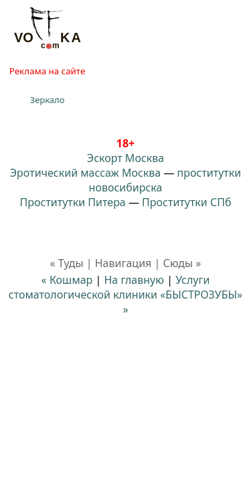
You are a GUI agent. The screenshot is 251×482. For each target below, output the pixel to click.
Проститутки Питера (73, 202)
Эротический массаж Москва (85, 172)
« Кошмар (67, 279)
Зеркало (47, 100)
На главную (134, 279)
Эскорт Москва (125, 158)
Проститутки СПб (186, 202)
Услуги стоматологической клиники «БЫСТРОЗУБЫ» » (125, 294)
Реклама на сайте (47, 71)
